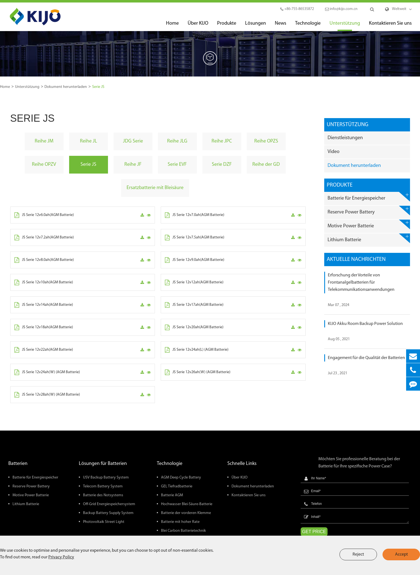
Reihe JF (133, 164)
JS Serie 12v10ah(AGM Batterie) (43, 282)
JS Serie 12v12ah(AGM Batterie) (194, 282)
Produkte (226, 26)
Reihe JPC (222, 141)
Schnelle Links (241, 463)
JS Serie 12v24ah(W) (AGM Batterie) (47, 372)
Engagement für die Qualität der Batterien (366, 358)
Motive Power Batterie (369, 224)
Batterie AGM (172, 495)
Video (333, 151)
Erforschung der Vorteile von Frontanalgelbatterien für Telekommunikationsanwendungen (361, 282)
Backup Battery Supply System (108, 513)
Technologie (308, 26)
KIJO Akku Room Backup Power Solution (365, 324)
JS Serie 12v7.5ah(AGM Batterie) (194, 237)
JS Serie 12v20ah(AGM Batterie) (194, 327)
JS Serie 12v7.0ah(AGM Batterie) (194, 215)
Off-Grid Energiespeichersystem (109, 504)
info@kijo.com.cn (341, 9)
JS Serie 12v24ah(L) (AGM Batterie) (196, 350)
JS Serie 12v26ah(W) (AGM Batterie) (197, 372)
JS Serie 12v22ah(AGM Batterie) (43, 350)
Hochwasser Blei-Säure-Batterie (186, 504)
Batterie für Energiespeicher (369, 197)
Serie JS (98, 87)
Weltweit (399, 9)
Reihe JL (88, 141)
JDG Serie (133, 141)
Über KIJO (198, 26)
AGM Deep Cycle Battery (181, 477)
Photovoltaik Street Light (103, 522)
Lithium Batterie (369, 238)
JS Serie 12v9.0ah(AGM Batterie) (194, 260)
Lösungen (255, 26)
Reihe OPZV (44, 164)
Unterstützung (345, 26)
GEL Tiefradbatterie (176, 486)
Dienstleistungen (345, 138)
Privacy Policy (61, 557)
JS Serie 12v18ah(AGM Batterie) (43, 327)
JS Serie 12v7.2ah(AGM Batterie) (44, 237)
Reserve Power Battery (369, 210)
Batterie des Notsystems (103, 495)
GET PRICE (314, 531)
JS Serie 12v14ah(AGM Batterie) (43, 305)
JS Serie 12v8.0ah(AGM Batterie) (44, 260)
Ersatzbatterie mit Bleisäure (155, 187)
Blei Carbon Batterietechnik (183, 531)
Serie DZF (222, 164)
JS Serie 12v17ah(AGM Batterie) (194, 305)
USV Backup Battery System (106, 477)
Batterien (17, 463)
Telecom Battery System (103, 486)
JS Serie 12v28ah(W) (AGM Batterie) (47, 395)
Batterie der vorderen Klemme (186, 513)
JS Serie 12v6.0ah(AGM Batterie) (44, 215)
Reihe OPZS (266, 141)
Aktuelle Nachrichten (356, 259)
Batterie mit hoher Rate (180, 522)
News (280, 26)
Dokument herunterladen (65, 87)
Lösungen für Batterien (103, 463)
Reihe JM (44, 141)
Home (172, 26)
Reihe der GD (266, 164)
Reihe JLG (177, 141)
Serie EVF (177, 164)
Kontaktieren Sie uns (390, 26)
